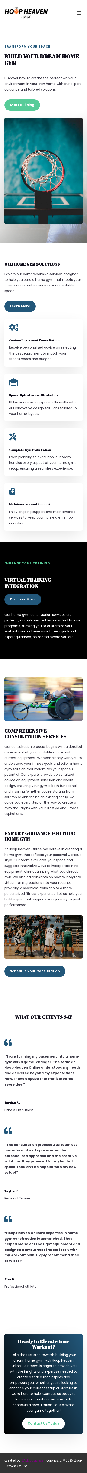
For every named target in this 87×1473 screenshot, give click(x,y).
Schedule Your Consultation (35, 971)
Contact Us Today (43, 1423)
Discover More (23, 599)
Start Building (22, 104)
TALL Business (32, 1460)
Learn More (20, 306)
